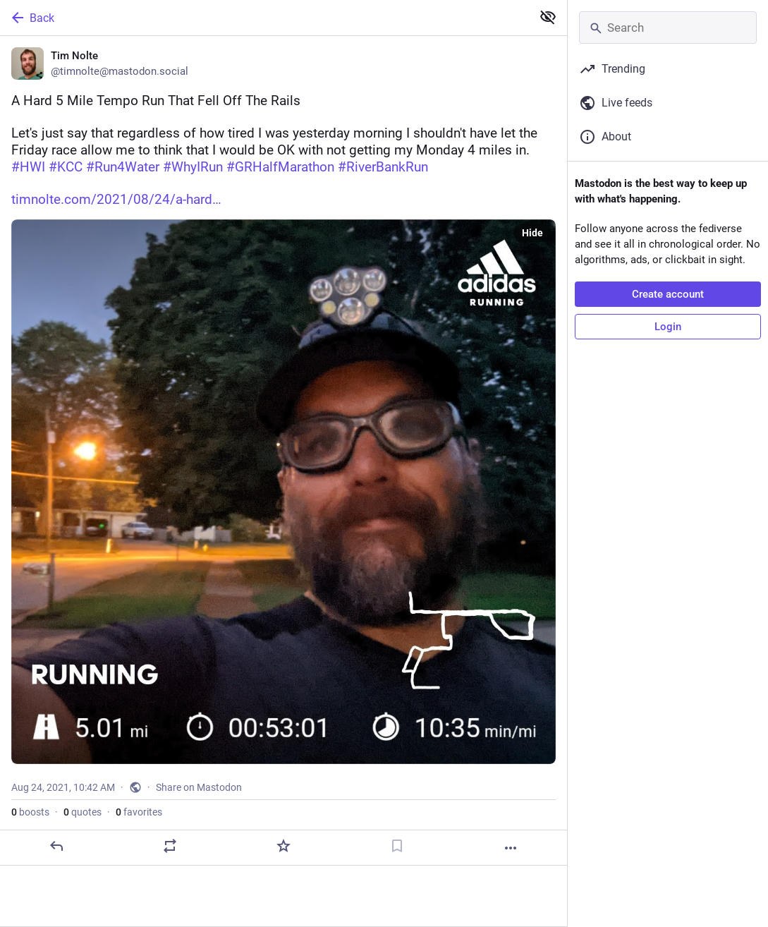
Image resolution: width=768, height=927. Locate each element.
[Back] (264, 17)
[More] (510, 848)
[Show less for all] (548, 17)
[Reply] (56, 845)
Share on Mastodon (199, 787)
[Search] (668, 27)
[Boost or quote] (169, 845)
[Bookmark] (397, 845)
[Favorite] (283, 845)
